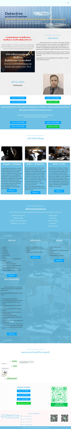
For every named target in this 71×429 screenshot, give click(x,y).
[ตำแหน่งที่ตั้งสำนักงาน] (21, 416)
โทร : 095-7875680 (27, 419)
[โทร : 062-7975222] (21, 421)
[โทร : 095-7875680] (21, 419)
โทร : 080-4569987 (27, 425)
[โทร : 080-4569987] (21, 424)
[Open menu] (68, 3)
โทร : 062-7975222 (27, 422)
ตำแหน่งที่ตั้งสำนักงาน (27, 416)
